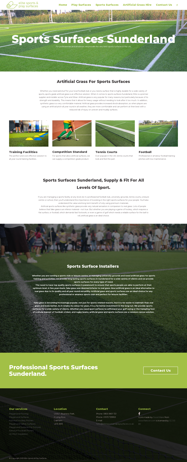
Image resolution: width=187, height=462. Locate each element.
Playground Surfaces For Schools (25, 427)
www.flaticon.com (147, 420)
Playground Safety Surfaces (22, 424)
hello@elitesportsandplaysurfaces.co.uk (115, 424)
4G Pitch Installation (18, 434)
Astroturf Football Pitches (21, 430)
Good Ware (158, 417)
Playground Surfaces (19, 417)
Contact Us (161, 370)
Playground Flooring (18, 413)
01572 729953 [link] (109, 417)
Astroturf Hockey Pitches (21, 420)
